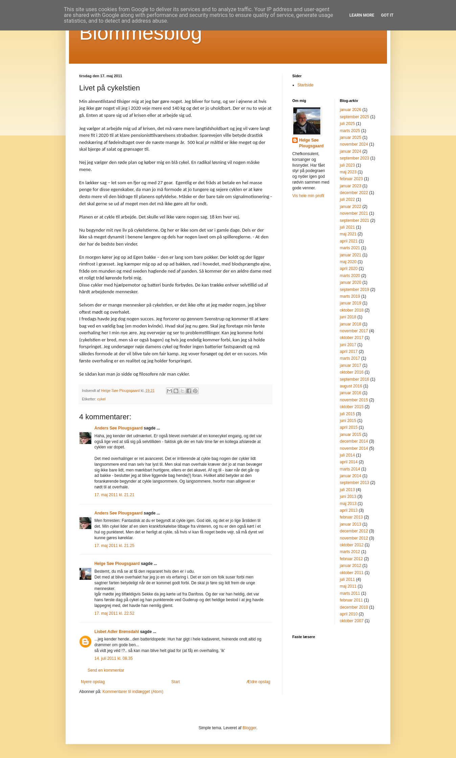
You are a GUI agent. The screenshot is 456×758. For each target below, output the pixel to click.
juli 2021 (347, 227)
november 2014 (354, 448)
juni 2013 (348, 496)
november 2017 (354, 331)
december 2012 (354, 531)
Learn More (361, 15)
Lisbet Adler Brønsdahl (116, 631)
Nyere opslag (93, 681)
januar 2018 (350, 324)
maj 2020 (348, 261)
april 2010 (349, 614)
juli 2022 (347, 199)
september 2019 (354, 289)
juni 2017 (348, 344)
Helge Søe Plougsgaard (117, 563)
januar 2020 (350, 282)
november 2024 (354, 144)
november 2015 (354, 400)
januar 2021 (350, 255)
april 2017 (349, 351)
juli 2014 (347, 455)
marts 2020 (350, 275)
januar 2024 (350, 151)
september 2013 (354, 482)
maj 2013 (348, 503)
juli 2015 (347, 414)
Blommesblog (140, 32)
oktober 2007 (352, 620)
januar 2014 (350, 475)
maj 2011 (348, 586)
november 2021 (354, 213)
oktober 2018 (352, 310)
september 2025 (354, 116)
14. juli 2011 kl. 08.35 (113, 658)
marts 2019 (350, 296)
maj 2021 (348, 234)
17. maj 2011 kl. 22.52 (114, 613)
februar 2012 (351, 558)
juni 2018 (348, 317)
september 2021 (354, 220)
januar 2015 (350, 434)
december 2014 (354, 441)
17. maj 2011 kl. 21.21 (114, 494)
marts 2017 (350, 358)
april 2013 (349, 510)
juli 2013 (347, 489)
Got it (387, 15)
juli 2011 (347, 579)
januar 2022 (350, 206)
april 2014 (349, 462)
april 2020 (349, 268)
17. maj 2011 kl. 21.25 (114, 545)
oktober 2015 (352, 406)
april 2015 (349, 427)
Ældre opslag (258, 681)
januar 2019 (350, 303)
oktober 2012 (352, 545)
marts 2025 (350, 130)
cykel (101, 399)
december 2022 (354, 192)
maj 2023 (348, 172)
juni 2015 (348, 420)
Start (175, 681)
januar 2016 (350, 393)
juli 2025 (347, 123)
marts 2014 (350, 469)
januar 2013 (350, 524)
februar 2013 (351, 517)
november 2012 (354, 538)
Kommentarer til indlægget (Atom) (132, 691)
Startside (305, 85)
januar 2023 (350, 186)
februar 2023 (351, 178)
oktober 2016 (352, 372)
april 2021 (349, 241)
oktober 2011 (352, 572)
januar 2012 (350, 565)
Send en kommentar (106, 670)
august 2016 (351, 386)
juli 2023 (347, 165)
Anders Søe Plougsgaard (118, 428)
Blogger (249, 727)
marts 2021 (350, 248)
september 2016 (354, 379)
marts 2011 (350, 593)
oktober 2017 (352, 337)
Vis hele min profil (308, 195)
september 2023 (354, 158)
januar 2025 (350, 137)
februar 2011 (351, 600)
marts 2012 (350, 551)
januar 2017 (350, 365)
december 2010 (354, 607)
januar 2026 (350, 109)
